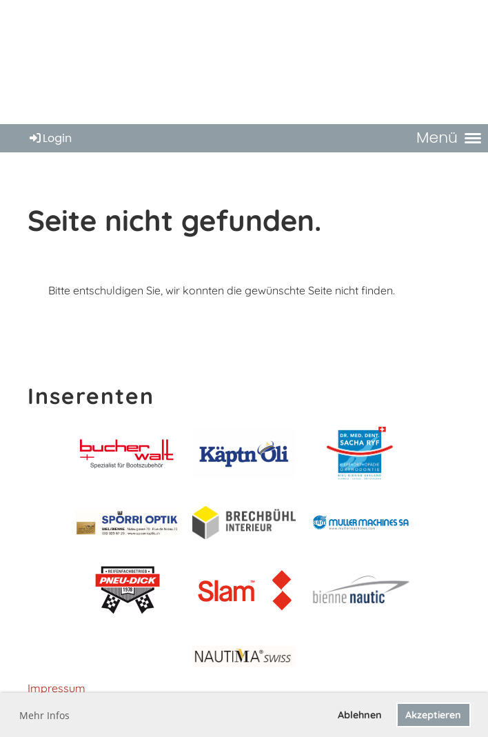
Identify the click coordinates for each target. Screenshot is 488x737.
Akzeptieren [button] (433, 715)
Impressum (56, 688)
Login (50, 138)
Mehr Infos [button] (44, 715)
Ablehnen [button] (360, 715)
